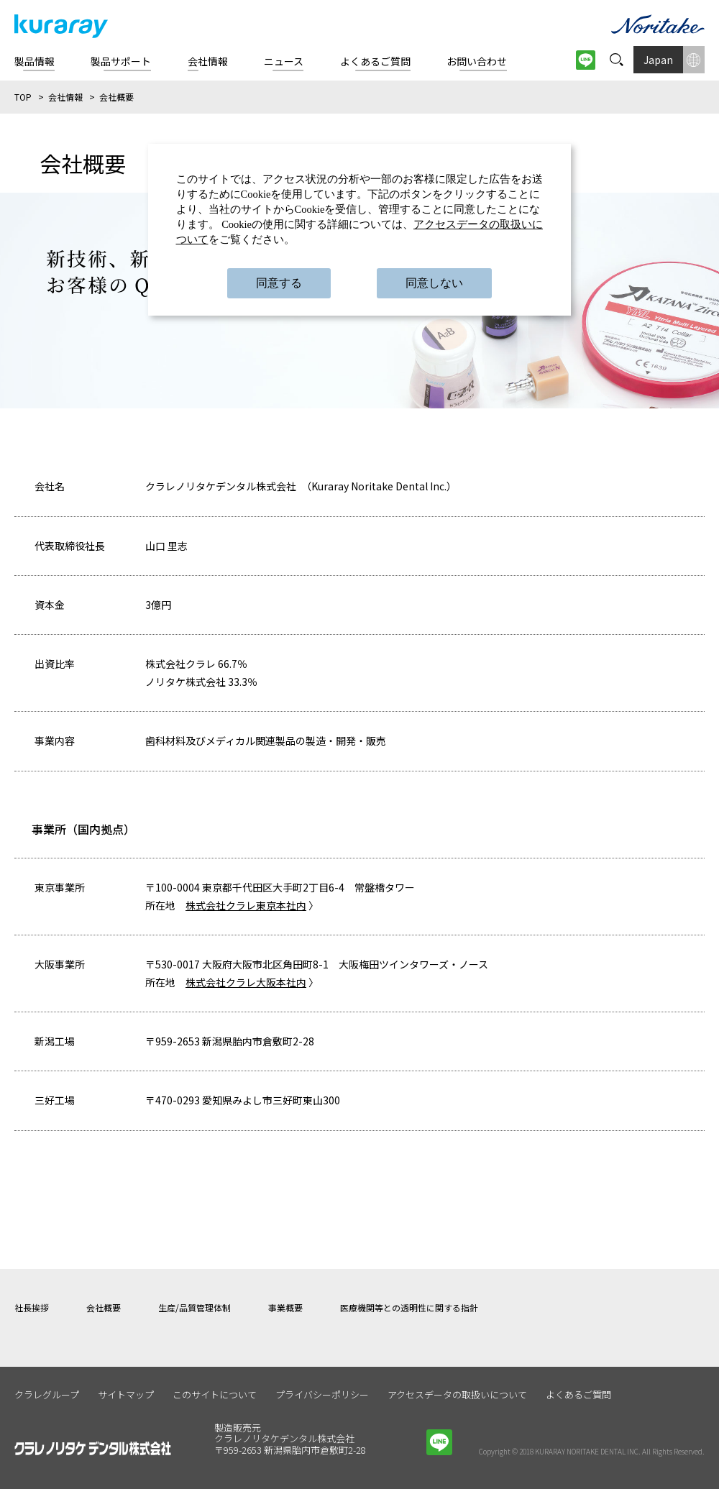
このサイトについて (215, 1394)
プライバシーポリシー (322, 1394)
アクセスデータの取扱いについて (457, 1394)
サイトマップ (126, 1394)
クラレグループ (46, 1394)
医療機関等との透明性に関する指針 (409, 1307)
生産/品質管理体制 (194, 1307)
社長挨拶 (31, 1307)
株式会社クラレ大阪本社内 (246, 982)
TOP (23, 97)
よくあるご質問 (578, 1394)
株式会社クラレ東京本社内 (246, 905)
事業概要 (285, 1307)
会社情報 (65, 97)
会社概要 (103, 1307)
